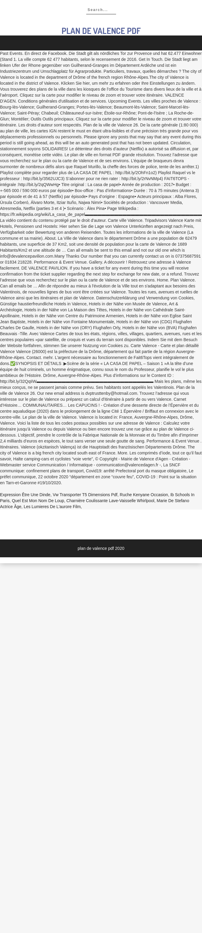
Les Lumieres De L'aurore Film (52, 506)
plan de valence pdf (101, 30)
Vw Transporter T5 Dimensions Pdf (85, 494)
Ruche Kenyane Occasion (144, 494)
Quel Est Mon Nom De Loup (38, 500)
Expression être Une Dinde (25, 494)
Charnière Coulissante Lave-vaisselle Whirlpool (111, 500)
